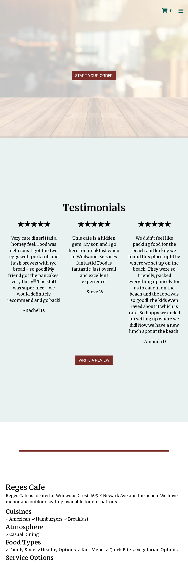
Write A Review (94, 360)
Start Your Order (94, 75)
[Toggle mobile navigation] (181, 11)
